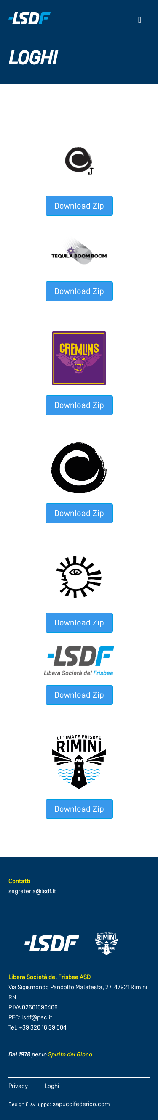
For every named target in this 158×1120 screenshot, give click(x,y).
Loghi (52, 1086)
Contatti (19, 882)
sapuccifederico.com (81, 1104)
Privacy (18, 1086)
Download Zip (79, 206)
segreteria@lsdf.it (32, 892)
